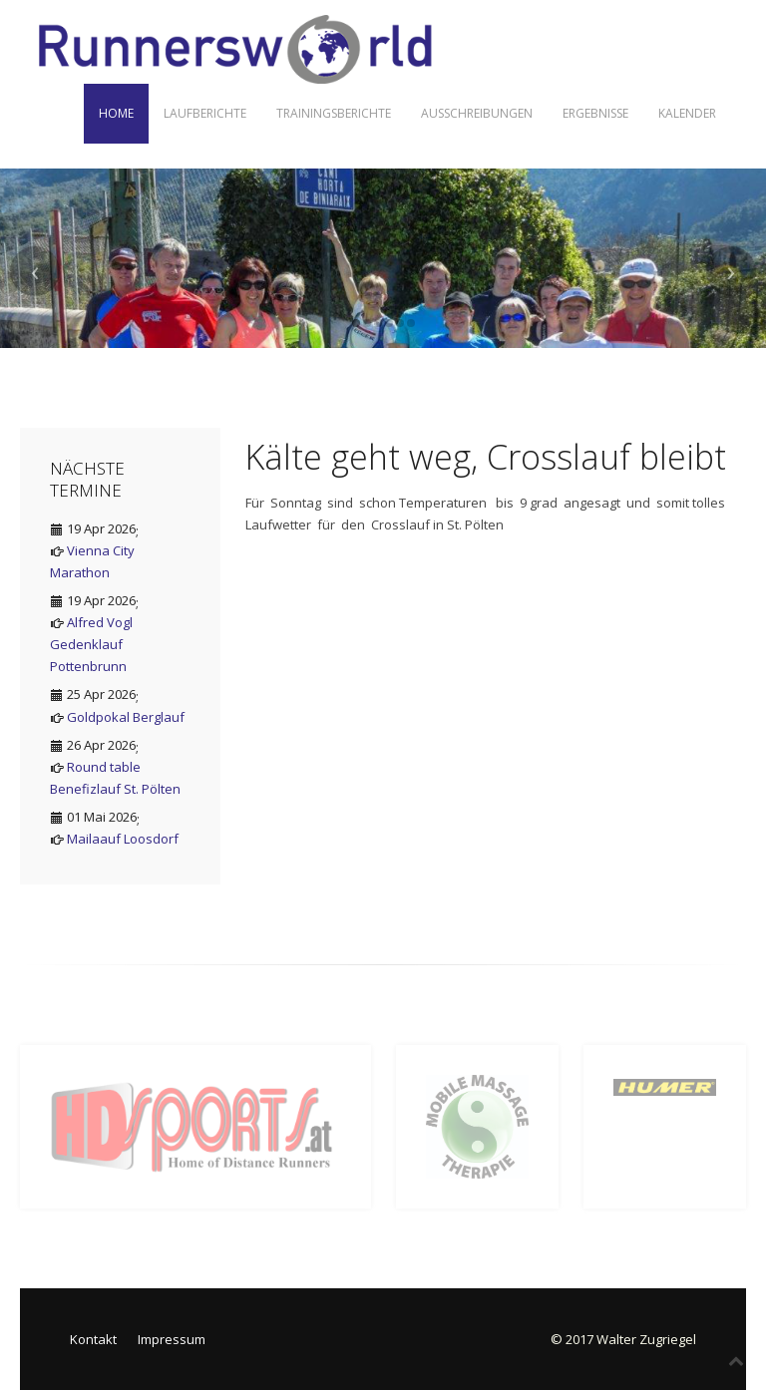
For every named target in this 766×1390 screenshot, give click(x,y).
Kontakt (93, 1339)
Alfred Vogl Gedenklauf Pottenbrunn (91, 644)
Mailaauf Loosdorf (123, 839)
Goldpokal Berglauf (126, 717)
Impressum (171, 1339)
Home (116, 113)
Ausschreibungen (477, 113)
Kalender (687, 113)
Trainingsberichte (333, 113)
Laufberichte (205, 113)
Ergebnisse (595, 113)
